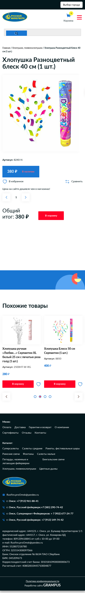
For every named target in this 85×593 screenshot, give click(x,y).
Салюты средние (32, 451)
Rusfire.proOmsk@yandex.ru (20, 497)
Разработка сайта (43, 587)
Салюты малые (46, 456)
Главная (6, 49)
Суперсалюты (10, 451)
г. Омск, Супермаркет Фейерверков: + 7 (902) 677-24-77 (37, 516)
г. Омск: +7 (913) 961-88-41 (20, 503)
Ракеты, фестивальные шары (63, 451)
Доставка (20, 429)
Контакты (40, 435)
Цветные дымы (48, 471)
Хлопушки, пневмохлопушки (27, 49)
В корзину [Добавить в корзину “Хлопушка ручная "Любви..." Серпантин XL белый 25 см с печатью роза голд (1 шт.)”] (18, 386)
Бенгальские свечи (53, 462)
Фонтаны (28, 456)
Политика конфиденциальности (42, 584)
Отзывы (26, 435)
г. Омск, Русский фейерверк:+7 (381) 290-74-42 (32, 509)
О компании (62, 429)
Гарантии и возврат (40, 429)
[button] (6, 399)
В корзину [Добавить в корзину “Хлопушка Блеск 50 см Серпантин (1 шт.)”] (60, 386)
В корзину (51, 217)
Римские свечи (11, 456)
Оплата (6, 429)
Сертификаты (10, 435)
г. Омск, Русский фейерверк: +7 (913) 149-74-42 (33, 522)
